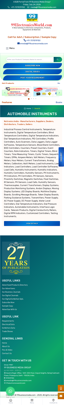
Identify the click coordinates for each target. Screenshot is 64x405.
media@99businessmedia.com (43, 7)
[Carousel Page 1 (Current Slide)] (29, 99)
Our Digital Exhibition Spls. (13, 299)
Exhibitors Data (8, 328)
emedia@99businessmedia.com (32, 43)
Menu (10, 48)
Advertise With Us (9, 309)
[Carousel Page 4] (35, 98)
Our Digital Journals (10, 295)
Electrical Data (8, 324)
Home (27, 108)
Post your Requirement (32, 78)
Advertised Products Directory (15, 285)
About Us (6, 346)
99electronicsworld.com (15, 383)
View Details (32, 223)
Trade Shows (7, 331)
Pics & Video (7, 350)
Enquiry (61, 157)
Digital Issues (33, 72)
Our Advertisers (8, 288)
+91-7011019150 (18, 7)
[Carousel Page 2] (31, 98)
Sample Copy (7, 306)
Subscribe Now (32, 66)
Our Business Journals (11, 292)
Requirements (8, 321)
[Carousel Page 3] (33, 98)
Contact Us (7, 353)
